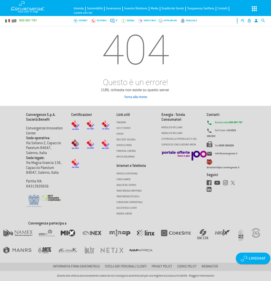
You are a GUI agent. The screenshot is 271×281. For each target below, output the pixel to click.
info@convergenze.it (226, 154)
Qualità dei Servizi (173, 8)
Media (154, 8)
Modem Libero (124, 214)
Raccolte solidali (126, 140)
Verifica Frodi (124, 145)
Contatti (222, 8)
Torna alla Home (135, 97)
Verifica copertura (126, 174)
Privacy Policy (162, 266)
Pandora (121, 122)
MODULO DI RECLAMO (171, 127)
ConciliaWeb (123, 179)
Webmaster (210, 266)
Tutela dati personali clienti (126, 266)
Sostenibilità (95, 8)
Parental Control (126, 151)
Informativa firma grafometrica (76, 266)
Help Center (123, 128)
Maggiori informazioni (201, 276)
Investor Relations (135, 8)
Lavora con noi (83, 12)
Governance (113, 8)
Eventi (120, 134)
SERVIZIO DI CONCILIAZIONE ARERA (178, 145)
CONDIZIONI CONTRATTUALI (129, 202)
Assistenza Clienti (126, 208)
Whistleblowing (125, 157)
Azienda (79, 8)
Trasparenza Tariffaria (200, 8)
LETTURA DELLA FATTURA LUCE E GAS (179, 139)
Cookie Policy (187, 266)
